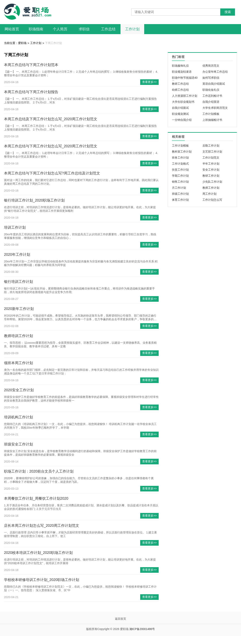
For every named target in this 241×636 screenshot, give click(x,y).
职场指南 (36, 29)
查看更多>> (149, 82)
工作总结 (108, 29)
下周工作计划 (53, 43)
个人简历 (60, 29)
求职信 (84, 29)
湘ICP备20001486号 (142, 629)
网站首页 (12, 29)
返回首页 (120, 618)
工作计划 (132, 29)
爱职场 (22, 43)
